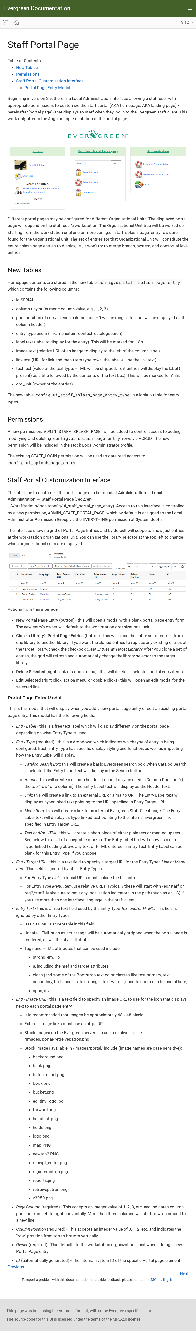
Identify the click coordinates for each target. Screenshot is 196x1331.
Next (184, 1273)
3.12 (185, 22)
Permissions (28, 74)
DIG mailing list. (163, 1280)
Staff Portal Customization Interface (50, 80)
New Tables (27, 67)
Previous (16, 1266)
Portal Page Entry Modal (47, 87)
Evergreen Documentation (37, 8)
